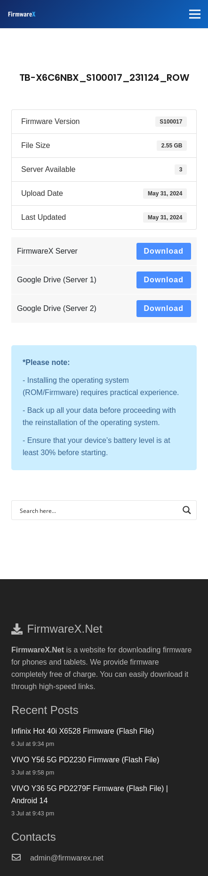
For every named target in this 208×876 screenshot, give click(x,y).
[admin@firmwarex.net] (20, 858)
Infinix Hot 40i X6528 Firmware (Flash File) (82, 731)
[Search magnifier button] (186, 510)
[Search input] (98, 510)
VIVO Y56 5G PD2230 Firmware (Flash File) (85, 760)
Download (164, 251)
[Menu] (195, 14)
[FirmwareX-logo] (22, 14)
